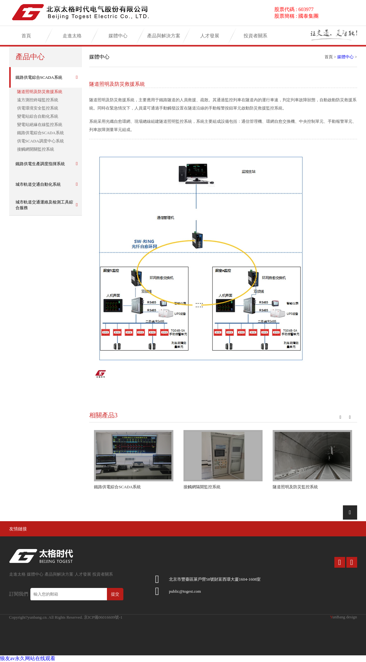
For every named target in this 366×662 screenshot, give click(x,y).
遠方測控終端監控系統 (37, 99)
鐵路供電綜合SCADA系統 (40, 132)
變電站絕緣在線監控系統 (39, 124)
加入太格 (275, 34)
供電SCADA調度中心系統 (40, 141)
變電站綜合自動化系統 (37, 116)
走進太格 (72, 37)
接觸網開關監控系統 (35, 149)
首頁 (26, 37)
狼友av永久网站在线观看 (27, 658)
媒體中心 (118, 37)
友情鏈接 (18, 529)
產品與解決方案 (163, 37)
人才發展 (210, 37)
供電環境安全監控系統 (37, 108)
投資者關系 (255, 37)
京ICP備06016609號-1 (103, 617)
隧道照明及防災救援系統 (39, 91)
